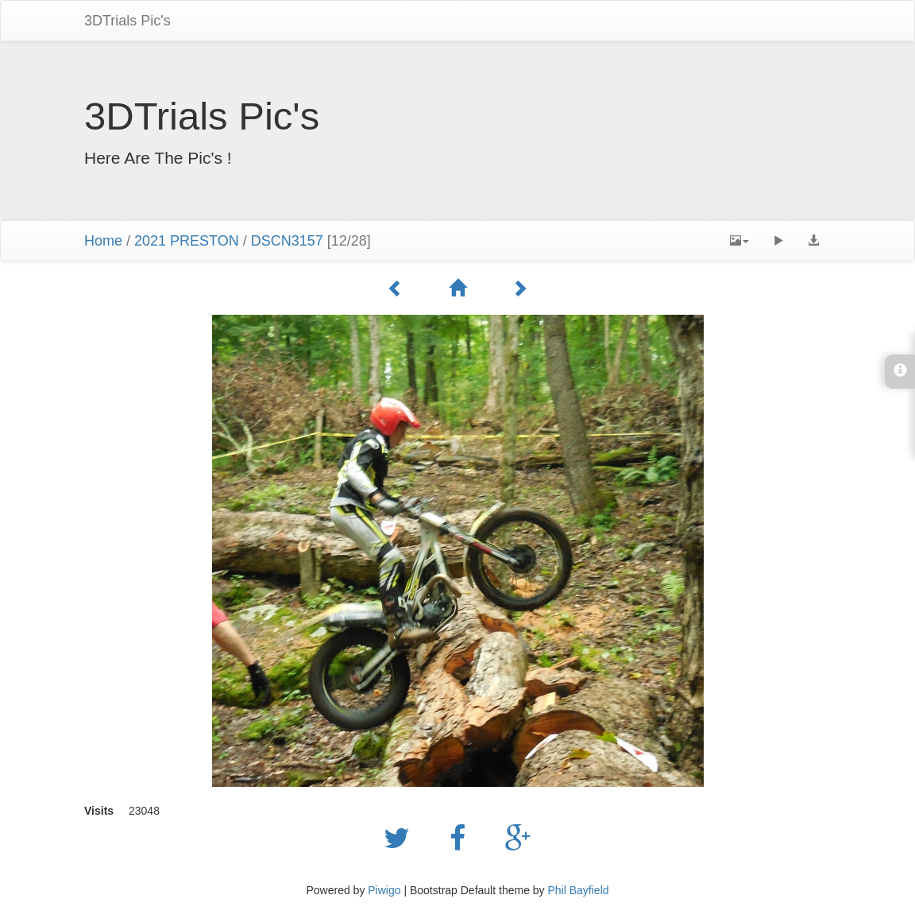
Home (103, 241)
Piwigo (384, 890)
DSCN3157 (287, 241)
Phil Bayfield (577, 890)
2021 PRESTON (186, 241)
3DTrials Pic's (127, 21)
